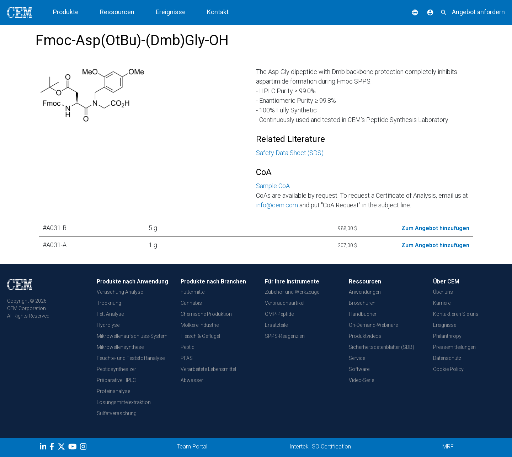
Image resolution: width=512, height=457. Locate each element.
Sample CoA (273, 186)
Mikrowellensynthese (120, 347)
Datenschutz (447, 358)
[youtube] (73, 447)
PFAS (187, 358)
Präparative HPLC (116, 380)
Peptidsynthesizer (116, 369)
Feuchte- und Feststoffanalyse (131, 358)
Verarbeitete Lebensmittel (208, 369)
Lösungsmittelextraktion (124, 402)
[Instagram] (84, 447)
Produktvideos (365, 336)
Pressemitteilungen (454, 347)
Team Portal (192, 446)
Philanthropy (447, 336)
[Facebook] (53, 447)
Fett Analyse (110, 314)
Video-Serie (361, 380)
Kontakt (218, 12)
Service (357, 358)
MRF (448, 446)
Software (359, 369)
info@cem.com (277, 205)
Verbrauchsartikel (284, 303)
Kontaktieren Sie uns (456, 314)
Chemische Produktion (206, 314)
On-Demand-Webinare (373, 325)
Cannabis (191, 303)
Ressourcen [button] (117, 12)
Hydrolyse (108, 325)
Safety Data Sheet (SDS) (290, 152)
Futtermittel (193, 292)
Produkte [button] (66, 12)
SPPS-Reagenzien (285, 336)
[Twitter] (62, 447)
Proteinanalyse (113, 391)
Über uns (443, 292)
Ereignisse (171, 12)
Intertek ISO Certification (320, 446)
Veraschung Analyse (120, 292)
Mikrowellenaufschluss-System (132, 336)
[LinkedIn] (44, 447)
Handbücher (363, 314)
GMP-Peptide (279, 314)
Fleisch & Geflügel (200, 336)
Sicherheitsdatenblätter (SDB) (381, 347)
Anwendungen (365, 292)
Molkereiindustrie (200, 325)
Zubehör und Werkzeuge (292, 292)
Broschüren (362, 303)
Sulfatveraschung (117, 413)
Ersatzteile (276, 325)
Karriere (441, 303)
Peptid (187, 347)
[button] (409, 12)
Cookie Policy (448, 369)
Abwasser (192, 380)
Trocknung (109, 303)
